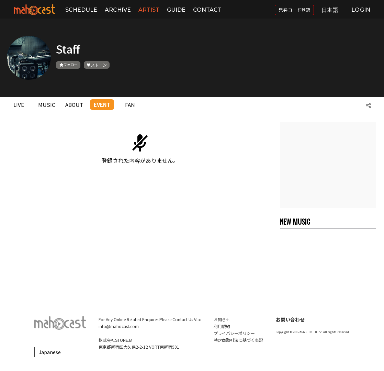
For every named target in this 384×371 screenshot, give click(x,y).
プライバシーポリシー (234, 333)
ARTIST (148, 10)
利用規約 (222, 326)
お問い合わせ (290, 319)
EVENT (102, 104)
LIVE (18, 104)
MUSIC (46, 104)
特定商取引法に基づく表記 (238, 340)
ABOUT (74, 104)
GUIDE (176, 10)
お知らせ (222, 319)
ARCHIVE (118, 10)
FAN (130, 104)
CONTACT (207, 10)
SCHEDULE (81, 10)
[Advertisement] (328, 165)
